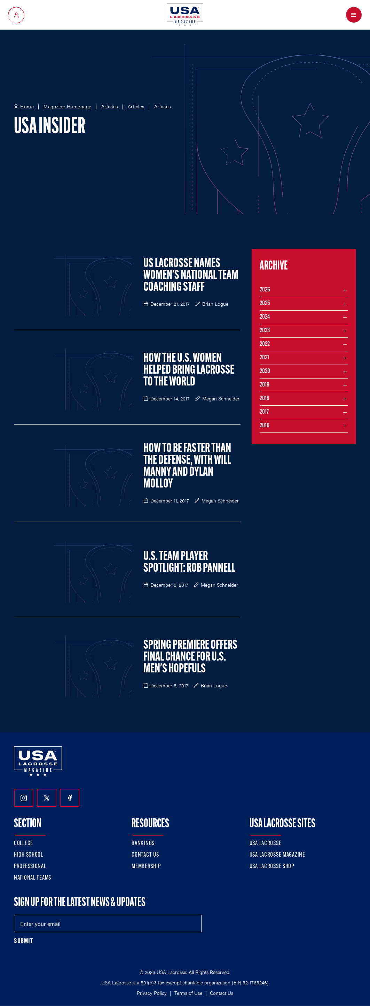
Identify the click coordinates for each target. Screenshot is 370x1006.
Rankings (143, 843)
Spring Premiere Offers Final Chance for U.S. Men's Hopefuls (190, 657)
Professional (30, 866)
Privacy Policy (152, 993)
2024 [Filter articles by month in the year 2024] (265, 317)
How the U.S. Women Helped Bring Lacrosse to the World (188, 370)
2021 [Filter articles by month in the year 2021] (264, 357)
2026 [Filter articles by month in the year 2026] (265, 290)
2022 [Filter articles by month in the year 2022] (265, 344)
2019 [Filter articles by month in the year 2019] (264, 385)
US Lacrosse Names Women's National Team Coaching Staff (190, 276)
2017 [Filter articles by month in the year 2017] (264, 412)
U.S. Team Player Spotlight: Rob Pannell (189, 563)
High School (28, 855)
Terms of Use (188, 993)
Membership (146, 866)
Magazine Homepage (68, 106)
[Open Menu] (354, 15)
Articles (109, 106)
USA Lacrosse (266, 843)
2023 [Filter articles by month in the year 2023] (265, 330)
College (23, 843)
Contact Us (145, 855)
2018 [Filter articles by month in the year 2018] (264, 398)
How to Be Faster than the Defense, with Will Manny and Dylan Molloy (187, 467)
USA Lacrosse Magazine (277, 855)
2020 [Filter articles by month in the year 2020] (265, 371)
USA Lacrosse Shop (272, 866)
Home (27, 106)
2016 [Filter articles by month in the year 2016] (264, 425)
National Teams (32, 878)
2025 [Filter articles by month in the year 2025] (265, 303)
